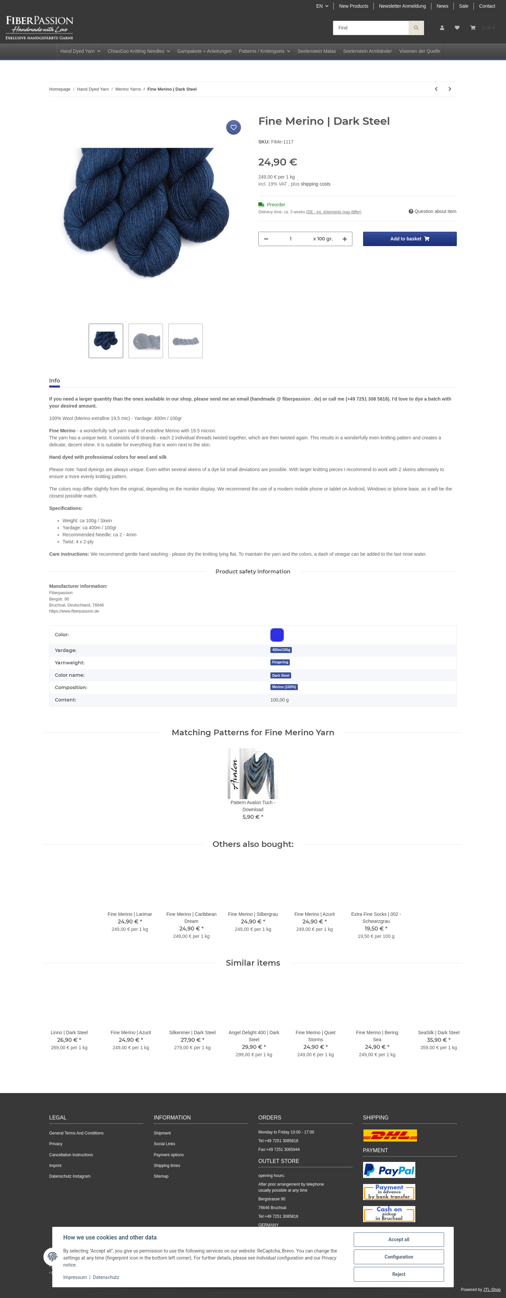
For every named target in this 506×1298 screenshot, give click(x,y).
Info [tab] (54, 380)
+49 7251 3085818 (281, 1141)
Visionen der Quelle (419, 51)
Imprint (55, 1165)
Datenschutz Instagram (69, 1176)
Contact (487, 6)
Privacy (55, 1144)
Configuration (399, 1257)
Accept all (399, 1239)
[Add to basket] (54, 111)
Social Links (164, 1144)
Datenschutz (106, 1277)
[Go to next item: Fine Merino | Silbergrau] (450, 89)
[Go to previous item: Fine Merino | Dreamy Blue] (436, 89)
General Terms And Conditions (76, 1133)
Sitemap (161, 1176)
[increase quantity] (344, 239)
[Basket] (483, 28)
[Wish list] (457, 28)
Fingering (280, 662)
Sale (464, 6)
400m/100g (281, 650)
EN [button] (319, 6)
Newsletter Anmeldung (402, 6)
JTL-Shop (492, 1289)
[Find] (371, 28)
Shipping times (167, 1165)
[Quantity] (291, 239)
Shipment (162, 1133)
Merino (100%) (284, 687)
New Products (353, 6)
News (442, 6)
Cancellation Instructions (71, 1155)
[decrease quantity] (266, 239)
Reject (399, 1274)
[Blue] (277, 635)
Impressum (75, 1277)
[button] (442, 28)
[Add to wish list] (233, 127)
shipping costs (316, 184)
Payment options (169, 1155)
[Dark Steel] (280, 675)
